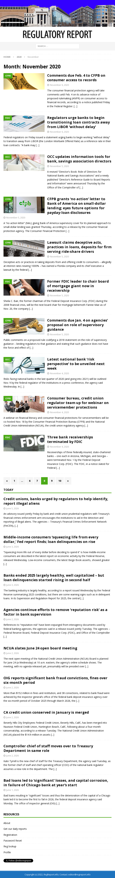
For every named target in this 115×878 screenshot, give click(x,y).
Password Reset (12, 840)
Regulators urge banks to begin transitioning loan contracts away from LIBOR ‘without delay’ (78, 122)
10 (59, 480)
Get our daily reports (15, 828)
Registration (10, 834)
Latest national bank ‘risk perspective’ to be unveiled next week (76, 364)
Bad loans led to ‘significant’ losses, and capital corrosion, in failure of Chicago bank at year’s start (55, 782)
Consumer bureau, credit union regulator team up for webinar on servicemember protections (78, 403)
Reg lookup (9, 846)
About (6, 823)
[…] (75, 106)
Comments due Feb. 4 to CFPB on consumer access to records (76, 77)
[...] (16, 525)
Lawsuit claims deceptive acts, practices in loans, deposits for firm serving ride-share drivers (79, 247)
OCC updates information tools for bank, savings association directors (79, 158)
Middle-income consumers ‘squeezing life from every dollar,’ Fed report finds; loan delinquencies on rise (50, 539)
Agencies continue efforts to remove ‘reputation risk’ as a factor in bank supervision (55, 612)
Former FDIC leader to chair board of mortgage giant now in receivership (78, 286)
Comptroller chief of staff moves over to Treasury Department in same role (48, 748)
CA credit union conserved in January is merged (46, 712)
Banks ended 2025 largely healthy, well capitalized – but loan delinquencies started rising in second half (53, 577)
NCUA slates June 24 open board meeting (40, 648)
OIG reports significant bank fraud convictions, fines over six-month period (55, 680)
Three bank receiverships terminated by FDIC (70, 439)
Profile (7, 852)
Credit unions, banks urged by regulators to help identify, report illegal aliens (55, 501)
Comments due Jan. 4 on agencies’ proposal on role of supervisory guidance (77, 325)
